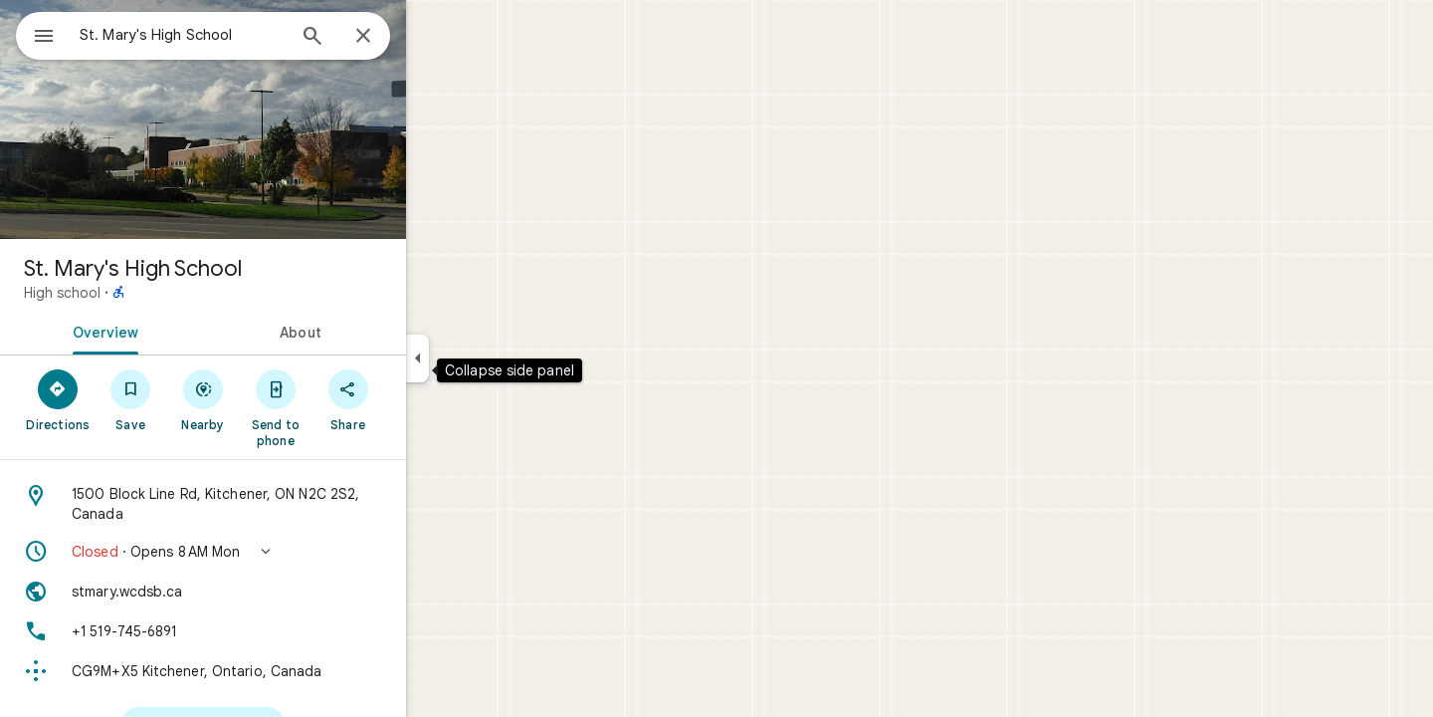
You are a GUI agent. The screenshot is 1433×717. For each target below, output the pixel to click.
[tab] (173, 331)
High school (134, 293)
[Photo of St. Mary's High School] (275, 119)
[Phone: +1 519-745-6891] (275, 631)
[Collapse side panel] (489, 358)
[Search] (384, 38)
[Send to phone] (346, 407)
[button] (275, 552)
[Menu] (36, 34)
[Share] (419, 399)
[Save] (202, 399)
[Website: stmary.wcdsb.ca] (275, 591)
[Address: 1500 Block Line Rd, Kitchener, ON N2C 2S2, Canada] (275, 504)
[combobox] (233, 35)
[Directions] (130, 399)
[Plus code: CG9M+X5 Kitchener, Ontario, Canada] (275, 671)
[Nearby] (275, 399)
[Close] (435, 37)
